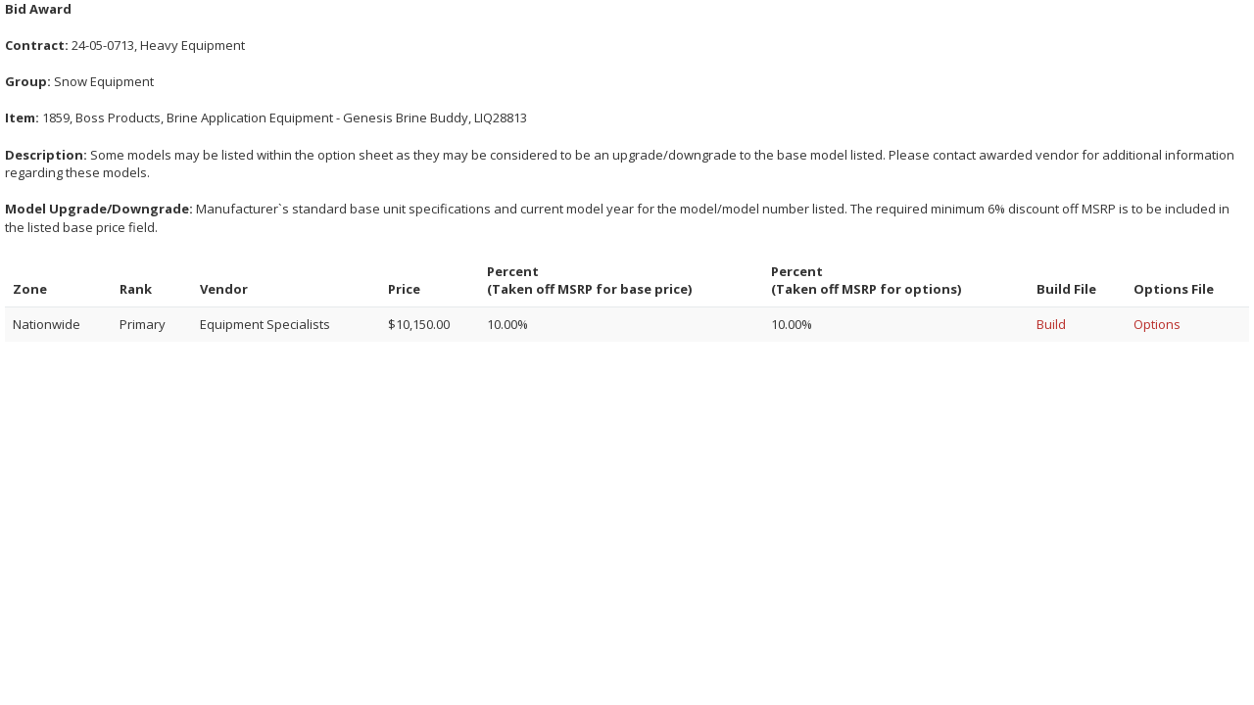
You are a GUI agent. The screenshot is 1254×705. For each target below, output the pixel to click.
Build (1051, 324)
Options (1157, 324)
